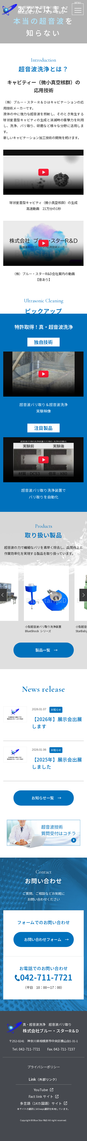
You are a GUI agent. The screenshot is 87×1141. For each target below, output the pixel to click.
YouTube (43, 1089)
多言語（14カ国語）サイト (43, 1103)
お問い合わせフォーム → (46, 939)
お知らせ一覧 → (46, 798)
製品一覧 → (46, 650)
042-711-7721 (43, 977)
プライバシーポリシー (43, 1067)
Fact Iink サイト (44, 1096)
